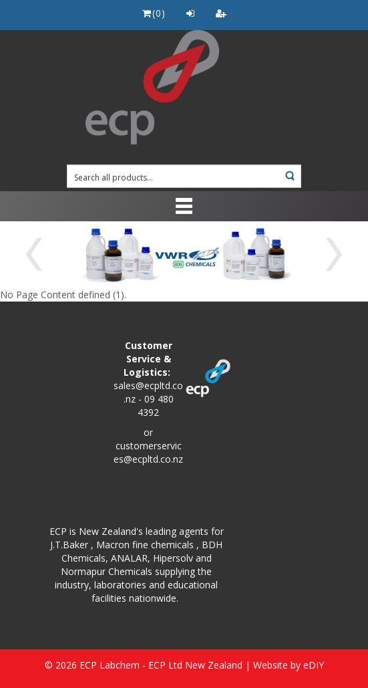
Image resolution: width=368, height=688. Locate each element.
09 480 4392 (156, 405)
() (153, 13)
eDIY (313, 665)
